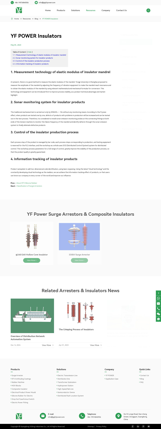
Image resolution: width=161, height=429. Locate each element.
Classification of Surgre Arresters (29, 185)
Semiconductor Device (66, 392)
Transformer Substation (67, 382)
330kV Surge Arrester (78, 254)
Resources (90, 10)
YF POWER (110, 375)
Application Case (112, 379)
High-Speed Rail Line (65, 389)
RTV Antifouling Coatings (132, 72)
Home (48, 10)
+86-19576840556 (22, 3)
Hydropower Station (65, 386)
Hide (29, 52)
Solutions (75, 10)
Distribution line (64, 379)
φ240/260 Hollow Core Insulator (30, 254)
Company (106, 10)
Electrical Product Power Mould (131, 103)
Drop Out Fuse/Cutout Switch (130, 120)
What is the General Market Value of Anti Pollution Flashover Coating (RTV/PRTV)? (127, 334)
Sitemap (91, 426)
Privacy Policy (101, 426)
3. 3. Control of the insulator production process (31, 61)
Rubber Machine (127, 80)
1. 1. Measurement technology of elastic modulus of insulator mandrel (39, 55)
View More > (30, 260)
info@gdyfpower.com (47, 3)
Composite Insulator (129, 95)
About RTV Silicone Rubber (26, 182)
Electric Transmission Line (67, 375)
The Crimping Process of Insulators (76, 330)
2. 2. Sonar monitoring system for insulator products (33, 58)
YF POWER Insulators (50, 19)
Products (61, 10)
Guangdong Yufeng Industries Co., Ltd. (35, 426)
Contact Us (121, 10)
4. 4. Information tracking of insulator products (31, 64)
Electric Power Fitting (130, 129)
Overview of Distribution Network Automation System (27, 338)
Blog (36, 19)
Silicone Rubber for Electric (132, 112)
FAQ (122, 50)
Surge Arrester (127, 64)
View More (48, 346)
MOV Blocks (125, 87)
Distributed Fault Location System (71, 396)
